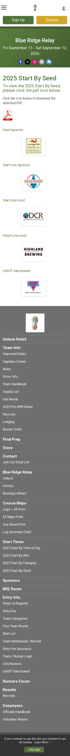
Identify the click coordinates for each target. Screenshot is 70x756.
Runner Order (12, 429)
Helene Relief (15, 339)
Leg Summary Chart (17, 532)
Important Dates (14, 354)
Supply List (11, 391)
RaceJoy (9, 414)
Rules (7, 369)
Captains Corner (14, 361)
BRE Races (12, 589)
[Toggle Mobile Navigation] (3, 7)
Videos (8, 478)
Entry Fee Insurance (17, 649)
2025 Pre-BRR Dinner (18, 407)
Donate (52, 20)
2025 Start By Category (19, 563)
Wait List (9, 633)
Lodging (8, 422)
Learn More (41, 742)
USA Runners (12, 664)
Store (8, 447)
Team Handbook (14, 384)
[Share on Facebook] (20, 62)
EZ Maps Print (13, 517)
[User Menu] (63, 8)
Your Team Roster (16, 626)
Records (9, 696)
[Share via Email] (41, 62)
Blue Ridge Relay (35, 40)
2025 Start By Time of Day (21, 548)
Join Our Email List (16, 462)
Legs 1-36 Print (14, 509)
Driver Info (10, 376)
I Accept (34, 749)
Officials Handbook (16, 712)
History (8, 486)
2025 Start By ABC (16, 555)
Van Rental (10, 399)
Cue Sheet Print (14, 524)
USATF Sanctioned (16, 671)
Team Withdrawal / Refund (22, 641)
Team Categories (15, 618)
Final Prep (11, 439)
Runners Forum (16, 681)
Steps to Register (15, 603)
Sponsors (11, 580)
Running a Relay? (15, 493)
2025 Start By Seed (17, 571)
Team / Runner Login (17, 656)
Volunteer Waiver (15, 719)
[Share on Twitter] (27, 62)
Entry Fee (9, 611)
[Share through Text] (49, 62)
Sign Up (18, 20)
